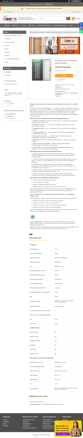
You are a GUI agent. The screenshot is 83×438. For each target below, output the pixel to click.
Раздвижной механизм (48, 425)
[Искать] (68, 18)
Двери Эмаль (26, 425)
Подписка (7, 55)
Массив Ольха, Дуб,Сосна (29, 427)
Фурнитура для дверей (49, 421)
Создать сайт (5, 1)
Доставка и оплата (44, 25)
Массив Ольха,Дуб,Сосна (49, 427)
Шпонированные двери (28, 419)
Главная (7, 25)
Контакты (32, 25)
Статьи (6, 62)
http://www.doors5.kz (11, 113)
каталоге (36, 221)
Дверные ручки (46, 423)
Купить (64, 75)
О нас (24, 25)
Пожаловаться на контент (44, 435)
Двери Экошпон (27, 423)
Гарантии (7, 52)
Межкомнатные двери (38, 32)
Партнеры (5, 425)
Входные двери (47, 419)
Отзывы (7, 48)
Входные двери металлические (53, 32)
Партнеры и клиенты (59, 25)
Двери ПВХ (25, 421)
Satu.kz (48, 434)
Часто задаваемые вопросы (12, 58)
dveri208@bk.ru (9, 116)
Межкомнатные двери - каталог (13, 35)
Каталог (15, 25)
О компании (8, 38)
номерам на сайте (47, 227)
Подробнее (48, 4)
